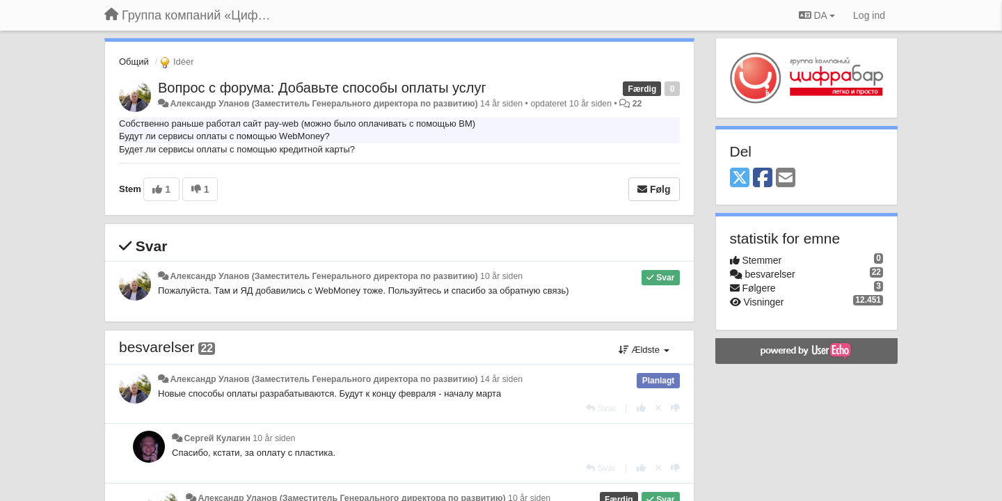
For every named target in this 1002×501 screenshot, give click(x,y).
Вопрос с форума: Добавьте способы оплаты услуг (322, 87)
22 (637, 104)
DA (817, 15)
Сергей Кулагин (217, 438)
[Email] (785, 178)
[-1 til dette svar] (675, 408)
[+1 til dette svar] (641, 408)
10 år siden (501, 276)
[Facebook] (762, 178)
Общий (134, 61)
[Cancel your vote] (658, 408)
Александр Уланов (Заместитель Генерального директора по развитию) (323, 104)
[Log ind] (869, 15)
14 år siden (501, 379)
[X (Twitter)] (739, 178)
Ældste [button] (644, 349)
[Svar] (601, 408)
